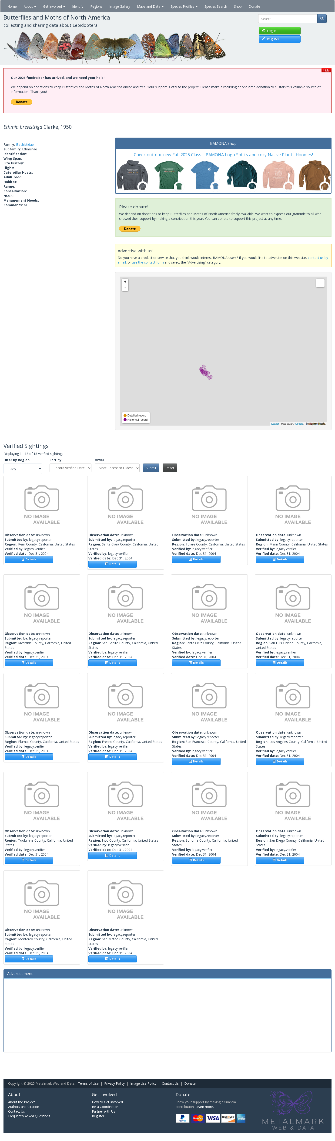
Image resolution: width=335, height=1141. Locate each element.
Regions (96, 6)
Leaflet (275, 423)
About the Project (21, 1102)
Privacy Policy (114, 1083)
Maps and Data (150, 6)
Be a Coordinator (105, 1106)
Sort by (55, 460)
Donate (254, 6)
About (30, 6)
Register (98, 1116)
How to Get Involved (107, 1102)
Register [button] (270, 39)
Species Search (215, 6)
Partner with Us (103, 1111)
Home (12, 6)
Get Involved (54, 6)
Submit (151, 468)
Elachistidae (25, 144)
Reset (170, 468)
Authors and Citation (23, 1106)
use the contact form (148, 262)
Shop (238, 6)
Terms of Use (88, 1083)
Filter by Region (16, 460)
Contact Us (170, 1083)
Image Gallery (119, 6)
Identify (77, 6)
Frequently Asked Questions (29, 1116)
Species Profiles (184, 6)
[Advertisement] (167, 1014)
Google (299, 423)
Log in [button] (269, 30)
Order (99, 460)
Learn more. (204, 1106)
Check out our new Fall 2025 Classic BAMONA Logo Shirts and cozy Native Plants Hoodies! (223, 154)
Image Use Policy (143, 1083)
